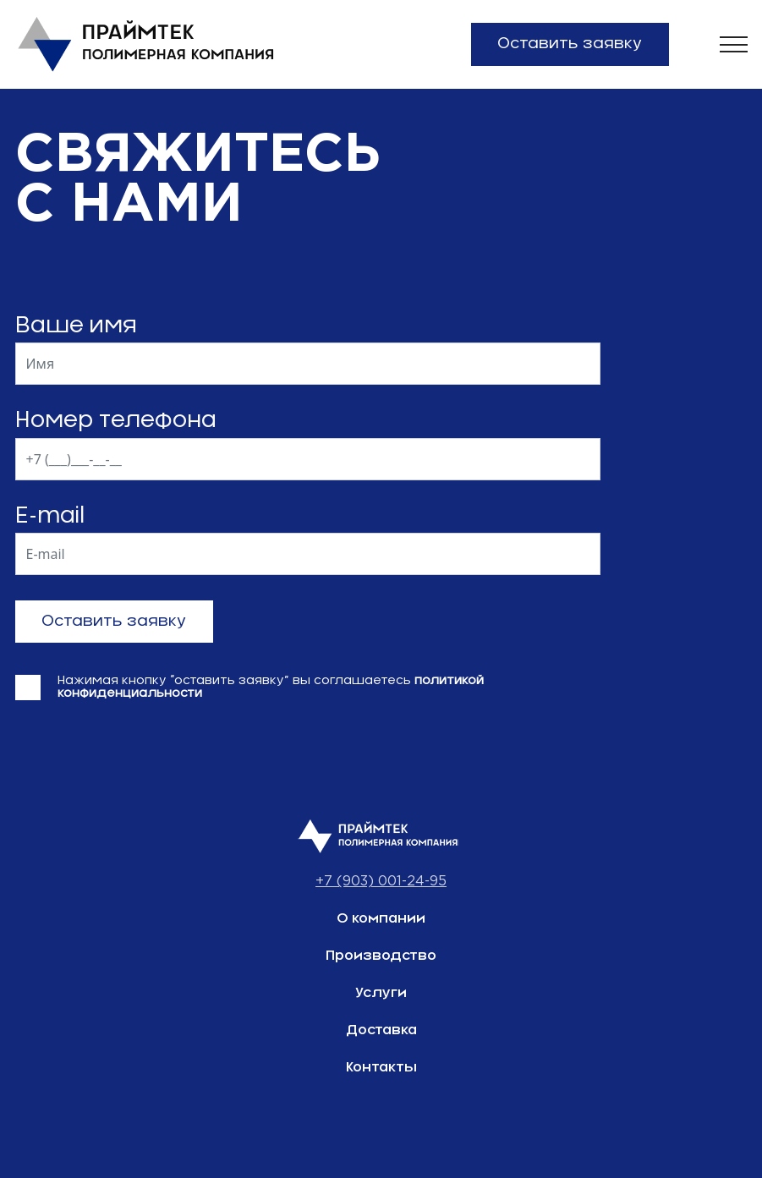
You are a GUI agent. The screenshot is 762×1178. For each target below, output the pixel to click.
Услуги (381, 993)
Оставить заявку (569, 44)
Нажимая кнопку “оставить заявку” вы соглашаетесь (271, 687)
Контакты (381, 1067)
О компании (381, 918)
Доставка (381, 1030)
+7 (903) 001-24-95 (381, 881)
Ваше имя (76, 325)
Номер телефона (116, 420)
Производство (381, 955)
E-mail (50, 516)
